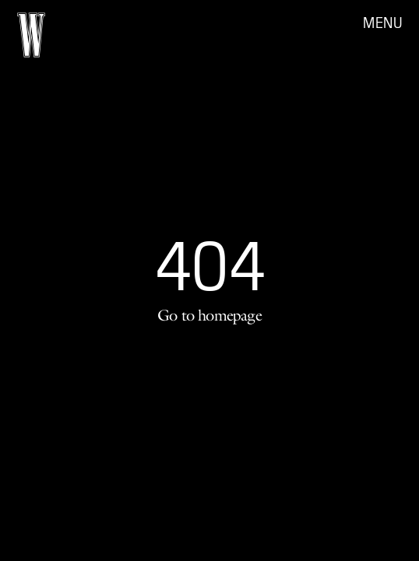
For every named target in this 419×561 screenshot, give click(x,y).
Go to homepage (209, 315)
